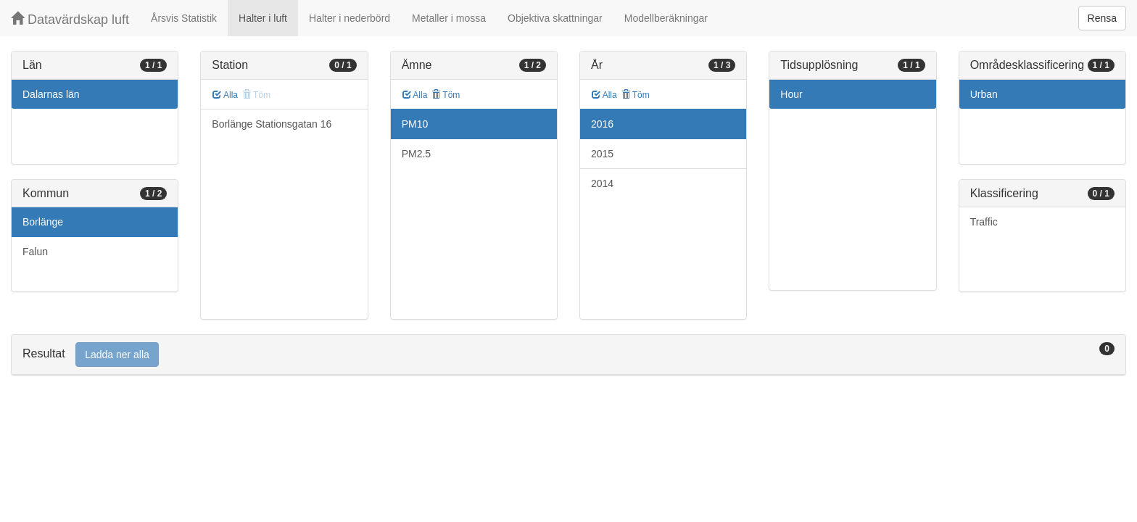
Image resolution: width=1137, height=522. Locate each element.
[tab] (568, 355)
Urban (984, 94)
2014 (602, 183)
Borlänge (42, 222)
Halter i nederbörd (349, 18)
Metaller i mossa (449, 18)
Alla (225, 95)
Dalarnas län (51, 94)
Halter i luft (263, 18)
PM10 (415, 124)
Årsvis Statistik (184, 18)
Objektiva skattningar (555, 18)
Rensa (1102, 18)
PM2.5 (416, 154)
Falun (35, 251)
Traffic (984, 222)
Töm (445, 95)
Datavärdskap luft (70, 19)
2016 (602, 124)
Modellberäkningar (666, 18)
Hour (791, 94)
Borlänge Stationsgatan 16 (271, 124)
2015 (602, 154)
